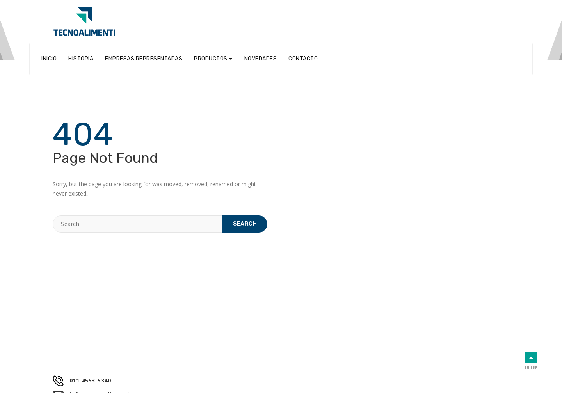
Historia (80, 58)
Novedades (260, 58)
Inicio (49, 58)
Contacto (303, 58)
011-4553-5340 (82, 380)
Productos (211, 58)
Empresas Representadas (143, 58)
